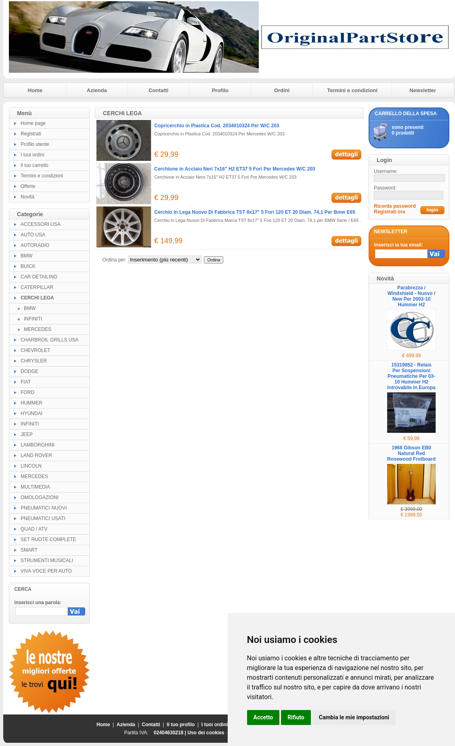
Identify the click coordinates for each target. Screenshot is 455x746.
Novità (27, 197)
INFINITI (33, 319)
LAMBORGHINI (38, 445)
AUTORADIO (35, 245)
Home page (33, 123)
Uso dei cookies (205, 732)
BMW (26, 256)
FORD (27, 392)
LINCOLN (31, 466)
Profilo (220, 90)
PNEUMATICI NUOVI (44, 508)
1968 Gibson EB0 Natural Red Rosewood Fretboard (411, 453)
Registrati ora (389, 212)
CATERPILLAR (37, 287)
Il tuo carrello (34, 165)
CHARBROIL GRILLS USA (50, 340)
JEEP (27, 434)
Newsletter (422, 90)
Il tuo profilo (181, 724)
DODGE (29, 371)
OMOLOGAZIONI (40, 497)
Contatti (158, 90)
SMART (29, 550)
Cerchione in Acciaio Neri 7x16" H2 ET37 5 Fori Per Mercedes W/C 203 (234, 169)
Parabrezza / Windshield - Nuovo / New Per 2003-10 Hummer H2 (412, 296)
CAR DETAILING (39, 277)
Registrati (31, 134)
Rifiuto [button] (295, 717)
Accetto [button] (263, 717)
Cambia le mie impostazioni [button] (354, 717)
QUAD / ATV (34, 529)
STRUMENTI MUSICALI (47, 560)
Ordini (281, 90)
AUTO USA (33, 235)
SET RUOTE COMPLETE (48, 539)
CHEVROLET (35, 350)
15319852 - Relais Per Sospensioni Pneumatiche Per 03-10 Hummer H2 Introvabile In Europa (411, 376)
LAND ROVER (36, 455)
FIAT (26, 382)
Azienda (97, 90)
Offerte (28, 186)
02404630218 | (170, 732)
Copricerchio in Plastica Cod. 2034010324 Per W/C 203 (216, 126)
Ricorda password (395, 206)
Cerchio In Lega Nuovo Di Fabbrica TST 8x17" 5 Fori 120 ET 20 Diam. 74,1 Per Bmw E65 (254, 212)
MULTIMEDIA (35, 487)
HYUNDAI (31, 413)
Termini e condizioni (352, 90)
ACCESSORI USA (41, 224)
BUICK (28, 266)
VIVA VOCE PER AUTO (46, 571)
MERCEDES (37, 329)
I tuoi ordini (32, 155)
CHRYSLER (34, 361)
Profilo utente (35, 144)
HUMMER (31, 403)
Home (35, 90)
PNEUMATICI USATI (43, 518)
